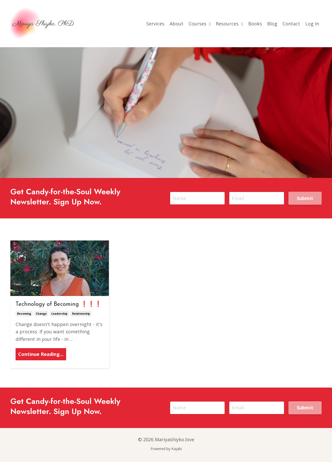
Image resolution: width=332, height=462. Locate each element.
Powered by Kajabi (166, 448)
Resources (229, 23)
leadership (59, 313)
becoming (24, 313)
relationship (81, 313)
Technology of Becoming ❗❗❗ (59, 304)
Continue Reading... (41, 354)
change (41, 313)
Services (155, 23)
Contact (291, 23)
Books (255, 23)
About (176, 23)
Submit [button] (305, 198)
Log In (312, 23)
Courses (200, 23)
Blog (272, 23)
